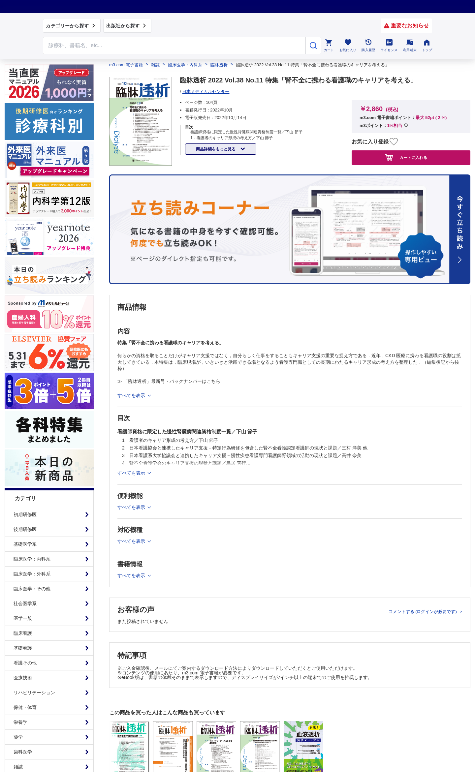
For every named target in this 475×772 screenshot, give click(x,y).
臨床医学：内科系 (32, 559)
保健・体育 (25, 707)
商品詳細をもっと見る (216, 149)
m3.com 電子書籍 (126, 65)
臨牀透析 (219, 65)
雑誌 (155, 65)
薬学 (18, 737)
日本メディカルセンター (205, 91)
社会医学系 (25, 603)
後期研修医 (25, 529)
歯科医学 (23, 752)
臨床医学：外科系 (32, 573)
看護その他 (25, 662)
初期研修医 (25, 514)
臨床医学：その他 (32, 588)
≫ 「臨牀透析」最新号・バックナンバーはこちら (168, 381)
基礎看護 (23, 648)
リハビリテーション (34, 692)
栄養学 (20, 722)
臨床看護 (23, 633)
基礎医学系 (25, 544)
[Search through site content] (174, 45)
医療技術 (23, 677)
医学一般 (23, 618)
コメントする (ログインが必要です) (423, 611)
